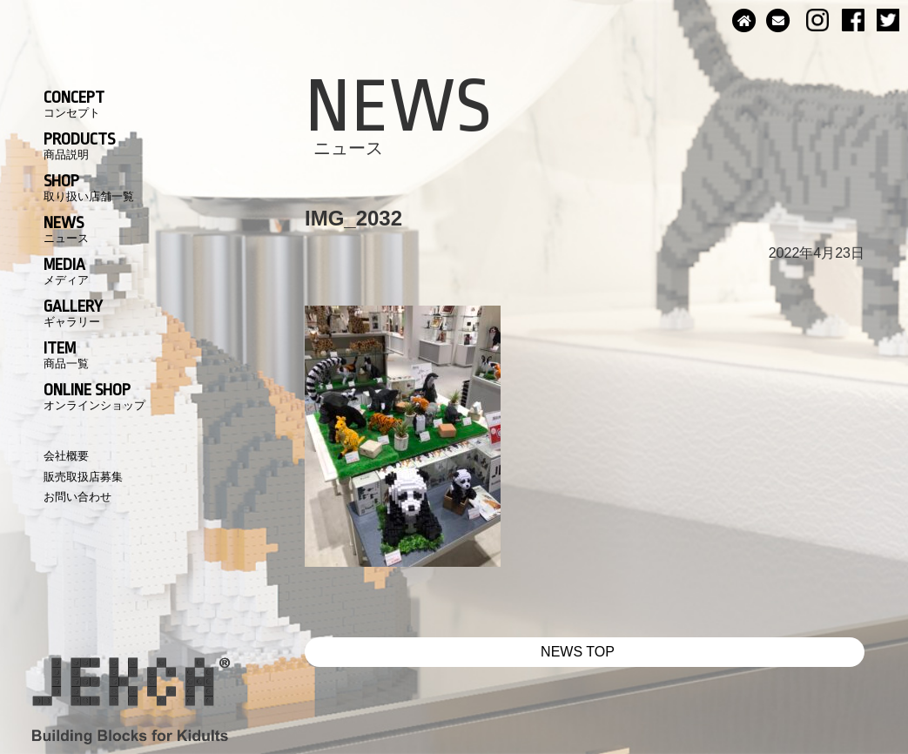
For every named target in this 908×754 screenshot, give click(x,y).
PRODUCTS (79, 145)
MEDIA (66, 270)
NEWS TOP (578, 651)
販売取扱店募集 (83, 476)
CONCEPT (74, 103)
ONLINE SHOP (94, 396)
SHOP (89, 187)
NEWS (66, 229)
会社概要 (66, 455)
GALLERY (73, 312)
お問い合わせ (77, 496)
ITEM (66, 354)
